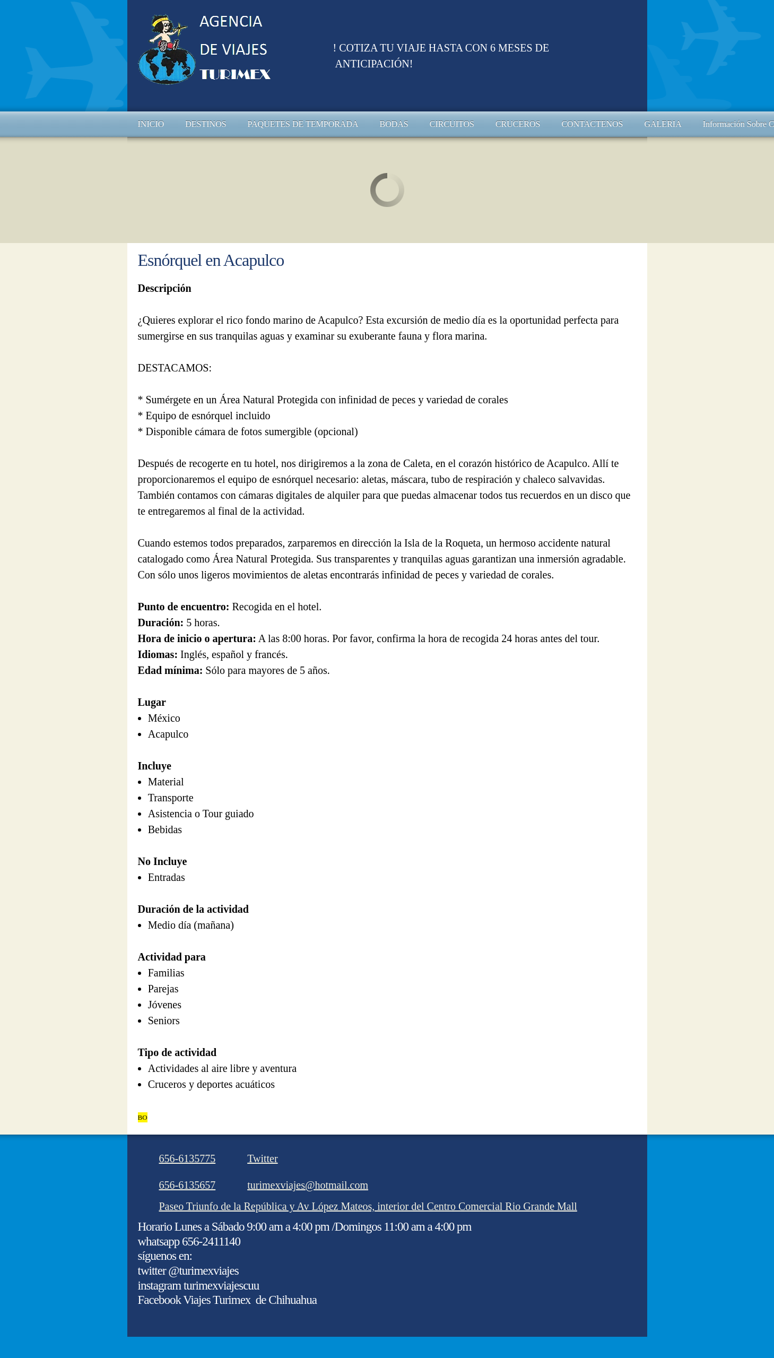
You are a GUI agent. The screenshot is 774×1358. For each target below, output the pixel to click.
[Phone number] (182, 1158)
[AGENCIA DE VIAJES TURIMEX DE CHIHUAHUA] (227, 55)
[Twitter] (257, 1158)
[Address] (363, 1206)
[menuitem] (151, 124)
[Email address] (302, 1185)
